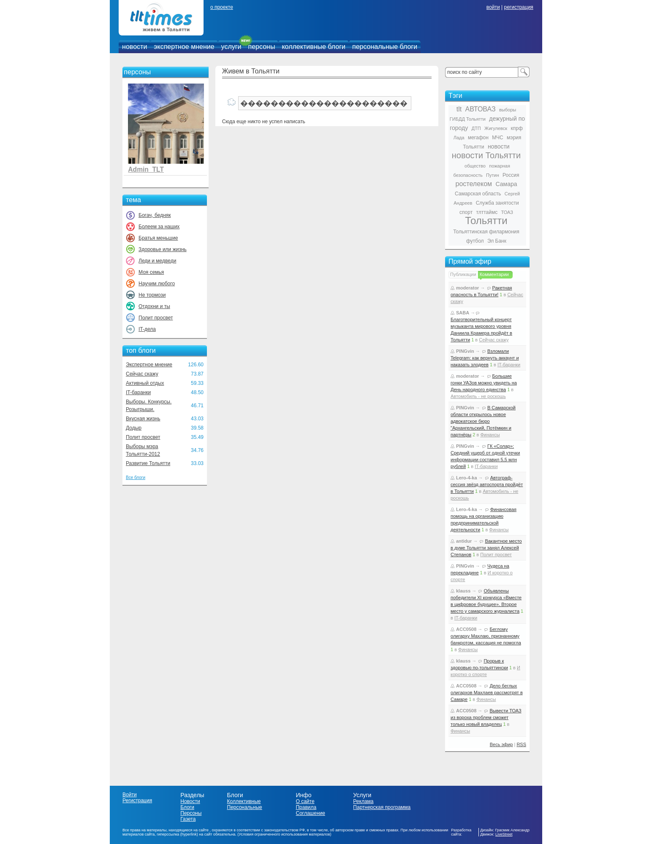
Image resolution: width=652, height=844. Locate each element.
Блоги (187, 807)
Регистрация (137, 800)
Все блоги (135, 477)
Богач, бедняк (155, 215)
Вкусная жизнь (143, 419)
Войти (129, 795)
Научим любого (157, 284)
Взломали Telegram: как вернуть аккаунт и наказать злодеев (485, 358)
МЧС (497, 138)
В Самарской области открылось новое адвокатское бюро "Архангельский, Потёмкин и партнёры (483, 421)
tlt (459, 109)
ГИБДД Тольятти (468, 119)
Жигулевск (495, 128)
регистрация (518, 7)
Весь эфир (501, 744)
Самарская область (478, 194)
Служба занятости (497, 203)
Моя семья (151, 272)
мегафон (478, 138)
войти (493, 7)
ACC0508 (466, 629)
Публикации (463, 274)
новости (134, 46)
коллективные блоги (313, 46)
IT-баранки (138, 392)
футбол (475, 241)
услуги (231, 46)
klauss (463, 590)
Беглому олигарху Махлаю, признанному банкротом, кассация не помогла (486, 636)
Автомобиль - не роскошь (478, 396)
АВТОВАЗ (480, 109)
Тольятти (486, 220)
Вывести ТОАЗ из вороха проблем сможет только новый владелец (486, 717)
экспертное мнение (184, 46)
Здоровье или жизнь (163, 249)
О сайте (305, 801)
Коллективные (244, 801)
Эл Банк (496, 241)
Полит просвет (156, 318)
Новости (190, 801)
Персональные (244, 807)
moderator (467, 287)
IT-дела (147, 329)
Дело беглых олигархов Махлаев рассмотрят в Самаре (487, 692)
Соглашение (310, 813)
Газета (188, 819)
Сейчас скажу (142, 374)
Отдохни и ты (154, 306)
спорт (466, 212)
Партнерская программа (381, 807)
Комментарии (494, 274)
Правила (306, 807)
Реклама (363, 801)
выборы (507, 109)
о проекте (221, 7)
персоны (261, 46)
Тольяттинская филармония (486, 232)
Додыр (133, 428)
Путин (492, 175)
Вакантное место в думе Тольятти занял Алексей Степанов (486, 547)
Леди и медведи (157, 261)
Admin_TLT (146, 169)
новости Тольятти (486, 155)
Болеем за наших (159, 227)
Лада (459, 137)
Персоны (190, 813)
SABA (462, 312)
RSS (521, 744)
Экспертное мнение (149, 365)
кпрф (516, 128)
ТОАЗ (507, 212)
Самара (506, 184)
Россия (511, 175)
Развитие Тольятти (148, 463)
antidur (464, 541)
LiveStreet (504, 834)
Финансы (490, 434)
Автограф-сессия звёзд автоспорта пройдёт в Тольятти (487, 484)
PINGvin (465, 351)
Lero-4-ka (466, 477)
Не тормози (152, 295)
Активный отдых (145, 383)
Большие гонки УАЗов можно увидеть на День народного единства (484, 382)
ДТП (476, 128)
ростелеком (473, 183)
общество (475, 165)
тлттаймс (486, 212)
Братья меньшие (158, 238)
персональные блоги (384, 46)
